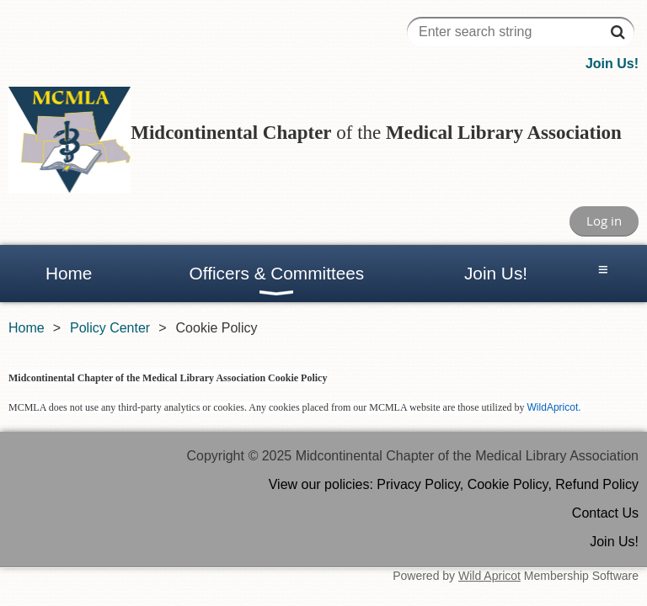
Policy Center (110, 328)
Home (26, 328)
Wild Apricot (489, 575)
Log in (604, 220)
